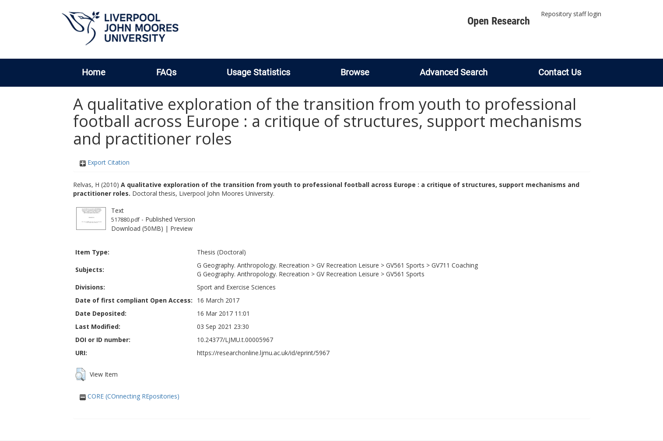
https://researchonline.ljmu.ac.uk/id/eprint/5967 (263, 353)
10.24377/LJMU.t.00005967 (235, 339)
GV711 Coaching (454, 265)
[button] (80, 374)
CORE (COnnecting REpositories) (129, 396)
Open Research (498, 21)
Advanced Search (454, 72)
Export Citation (105, 162)
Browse (354, 72)
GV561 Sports (405, 265)
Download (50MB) (137, 228)
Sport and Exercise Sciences (236, 287)
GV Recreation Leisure (347, 265)
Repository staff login (571, 14)
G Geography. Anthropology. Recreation (253, 265)
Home (93, 72)
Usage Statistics (258, 72)
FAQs (166, 72)
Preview (181, 228)
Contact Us (559, 72)
